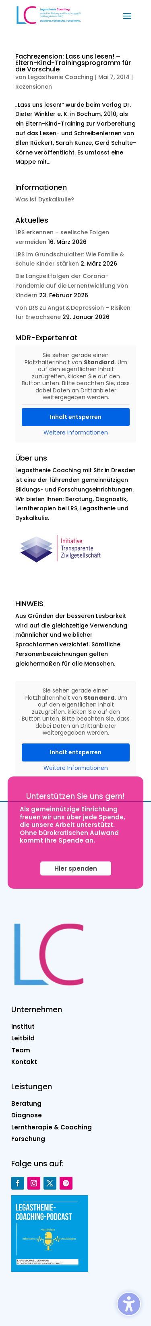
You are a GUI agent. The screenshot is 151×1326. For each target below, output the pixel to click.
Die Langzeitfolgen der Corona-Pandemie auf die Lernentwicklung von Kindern (71, 285)
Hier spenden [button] (75, 880)
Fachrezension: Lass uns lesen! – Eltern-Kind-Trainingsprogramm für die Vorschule (73, 63)
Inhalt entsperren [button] (75, 417)
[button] (127, 15)
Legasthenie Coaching (60, 77)
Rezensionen (33, 87)
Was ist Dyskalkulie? (44, 199)
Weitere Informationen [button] (75, 433)
